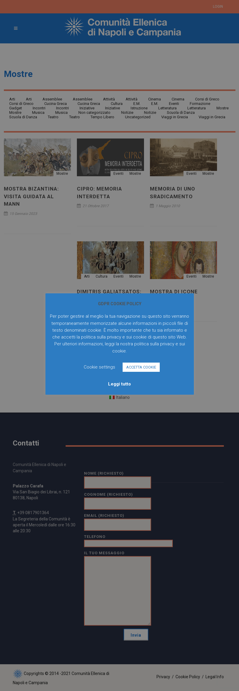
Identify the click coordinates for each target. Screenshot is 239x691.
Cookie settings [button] (99, 367)
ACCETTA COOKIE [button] (141, 367)
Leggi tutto (119, 384)
